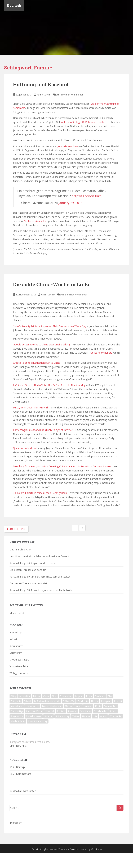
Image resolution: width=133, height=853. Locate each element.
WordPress (96, 849)
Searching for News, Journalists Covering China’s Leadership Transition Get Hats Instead (62, 466)
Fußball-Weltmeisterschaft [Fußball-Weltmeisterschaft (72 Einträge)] (47, 701)
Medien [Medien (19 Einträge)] (68, 706)
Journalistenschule (67, 146)
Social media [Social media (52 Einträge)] (100, 711)
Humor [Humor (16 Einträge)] (94, 701)
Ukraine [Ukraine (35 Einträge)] (86, 716)
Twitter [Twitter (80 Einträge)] (75, 716)
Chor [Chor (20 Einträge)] (54, 696)
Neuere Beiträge (16, 529)
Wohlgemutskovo (19, 673)
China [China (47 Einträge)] (46, 696)
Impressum (16, 822)
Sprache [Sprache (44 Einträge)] (48, 716)
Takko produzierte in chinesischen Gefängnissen (40, 493)
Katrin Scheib (44, 94)
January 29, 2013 (70, 203)
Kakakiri (14, 639)
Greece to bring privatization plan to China (36, 362)
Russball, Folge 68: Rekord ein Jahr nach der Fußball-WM (41, 590)
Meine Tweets (17, 613)
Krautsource (16, 646)
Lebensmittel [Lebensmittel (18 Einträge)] (32, 706)
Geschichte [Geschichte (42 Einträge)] (82, 701)
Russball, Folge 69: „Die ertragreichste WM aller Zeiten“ (40, 576)
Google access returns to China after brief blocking (41, 344)
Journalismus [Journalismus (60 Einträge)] (17, 706)
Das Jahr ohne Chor (21, 549)
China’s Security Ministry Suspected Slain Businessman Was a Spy (49, 326)
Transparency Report (100, 352)
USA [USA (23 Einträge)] (95, 716)
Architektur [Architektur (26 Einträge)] (24, 696)
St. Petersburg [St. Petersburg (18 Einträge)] (62, 716)
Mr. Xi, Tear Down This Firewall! (30, 407)
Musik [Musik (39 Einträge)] (98, 706)
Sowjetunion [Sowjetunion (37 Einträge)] (17, 716)
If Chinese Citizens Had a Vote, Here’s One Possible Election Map (49, 385)
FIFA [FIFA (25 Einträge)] (110, 696)
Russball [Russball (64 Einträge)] (50, 711)
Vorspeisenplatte (19, 666)
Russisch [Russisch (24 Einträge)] (61, 711)
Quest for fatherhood (25, 448)
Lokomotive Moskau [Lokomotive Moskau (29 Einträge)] (52, 706)
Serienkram (16, 652)
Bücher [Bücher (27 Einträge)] (36, 696)
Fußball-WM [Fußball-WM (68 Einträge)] (68, 701)
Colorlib (74, 849)
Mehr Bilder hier (18, 746)
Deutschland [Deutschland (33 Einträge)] (66, 696)
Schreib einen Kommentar (69, 94)
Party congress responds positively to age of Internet (43, 430)
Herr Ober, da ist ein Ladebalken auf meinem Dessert (39, 556)
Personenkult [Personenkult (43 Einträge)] (110, 706)
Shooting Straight (19, 659)
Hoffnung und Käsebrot (41, 84)
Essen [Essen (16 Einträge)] (89, 696)
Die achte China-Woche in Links (52, 284)
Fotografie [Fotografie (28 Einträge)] (16, 701)
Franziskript (16, 632)
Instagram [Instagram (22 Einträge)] (106, 701)
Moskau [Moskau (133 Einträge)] (88, 706)
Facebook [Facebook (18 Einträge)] (100, 696)
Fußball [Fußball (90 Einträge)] (27, 701)
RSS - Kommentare (20, 773)
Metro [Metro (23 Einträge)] (78, 706)
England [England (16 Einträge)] (79, 696)
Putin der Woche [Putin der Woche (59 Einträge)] (34, 711)
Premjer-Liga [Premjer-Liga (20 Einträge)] (17, 711)
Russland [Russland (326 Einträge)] (72, 711)
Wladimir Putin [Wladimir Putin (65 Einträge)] (18, 721)
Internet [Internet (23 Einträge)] (118, 701)
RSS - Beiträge (18, 767)
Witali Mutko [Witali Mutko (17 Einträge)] (116, 716)
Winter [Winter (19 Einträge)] (103, 716)
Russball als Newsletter (23, 791)
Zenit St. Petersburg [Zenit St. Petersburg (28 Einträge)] (37, 721)
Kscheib (14, 6)
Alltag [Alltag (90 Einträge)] (13, 696)
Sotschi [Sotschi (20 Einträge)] (113, 711)
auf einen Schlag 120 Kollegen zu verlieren (84, 122)
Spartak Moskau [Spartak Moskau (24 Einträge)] (33, 716)
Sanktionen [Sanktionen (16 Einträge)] (85, 711)
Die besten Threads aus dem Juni (28, 569)
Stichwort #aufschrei (35, 221)
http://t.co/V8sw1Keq (87, 196)
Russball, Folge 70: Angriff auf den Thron (32, 563)
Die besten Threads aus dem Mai (28, 583)
